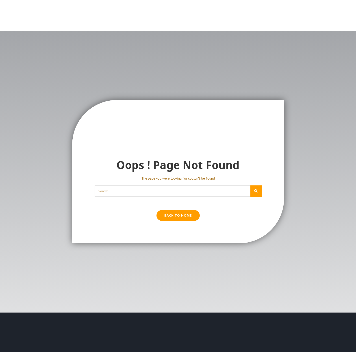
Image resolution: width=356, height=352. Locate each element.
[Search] (256, 191)
